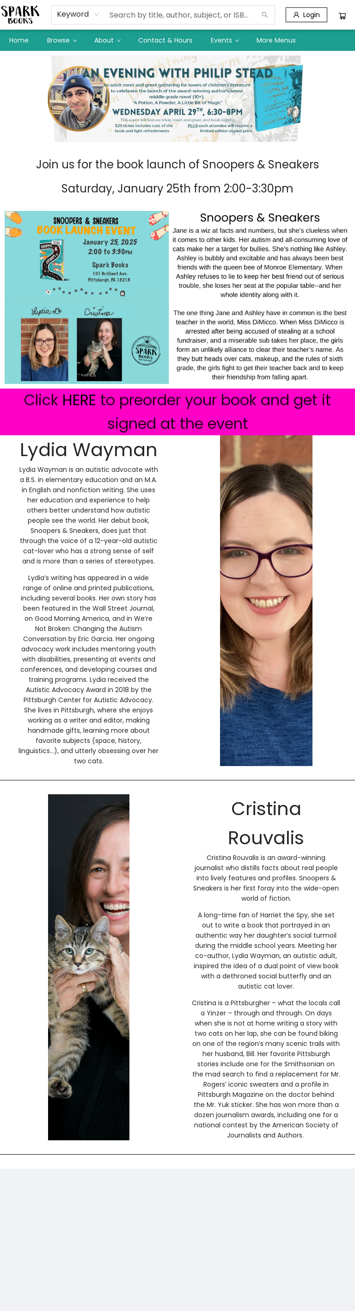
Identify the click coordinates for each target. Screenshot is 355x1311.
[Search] (265, 15)
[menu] (177, 40)
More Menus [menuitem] (276, 40)
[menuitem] (19, 40)
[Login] (306, 14)
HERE (79, 400)
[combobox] (78, 14)
